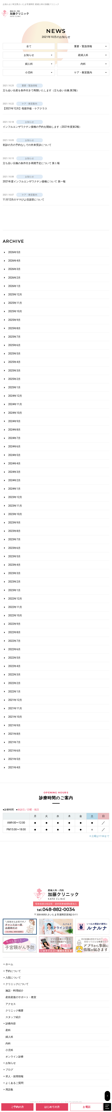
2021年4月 (14, 767)
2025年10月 (15, 311)
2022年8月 (14, 632)
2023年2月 (14, 581)
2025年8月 (14, 328)
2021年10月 (15, 716)
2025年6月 (14, 345)
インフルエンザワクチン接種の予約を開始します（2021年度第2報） (42, 126)
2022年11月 (15, 607)
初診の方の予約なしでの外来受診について (27, 144)
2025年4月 (14, 361)
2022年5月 (14, 657)
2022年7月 (14, 640)
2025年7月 (14, 336)
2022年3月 (14, 674)
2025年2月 (14, 378)
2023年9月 (14, 522)
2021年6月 (14, 750)
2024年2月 (14, 480)
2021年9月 (14, 725)
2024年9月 (14, 421)
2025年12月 (15, 294)
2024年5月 (14, 455)
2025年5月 (14, 353)
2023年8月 (14, 530)
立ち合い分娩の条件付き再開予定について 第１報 (31, 163)
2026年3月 (14, 269)
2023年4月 (14, 564)
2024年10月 (15, 412)
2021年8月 (14, 733)
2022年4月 (14, 666)
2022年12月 (15, 598)
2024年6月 (14, 446)
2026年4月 (14, 260)
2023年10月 (15, 514)
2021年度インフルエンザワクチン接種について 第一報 (34, 181)
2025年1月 (14, 387)
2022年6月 (14, 649)
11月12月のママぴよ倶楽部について (23, 199)
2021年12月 (15, 699)
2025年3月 (14, 370)
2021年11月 (15, 708)
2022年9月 (14, 623)
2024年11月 (15, 404)
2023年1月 (14, 590)
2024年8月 (14, 429)
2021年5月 (14, 759)
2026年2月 (14, 277)
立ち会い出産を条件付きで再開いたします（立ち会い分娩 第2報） (41, 90)
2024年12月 (15, 395)
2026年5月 (14, 252)
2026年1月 (14, 286)
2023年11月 (15, 505)
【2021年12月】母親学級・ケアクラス (25, 108)
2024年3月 (14, 471)
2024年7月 (14, 438)
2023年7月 (14, 539)
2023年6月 (14, 547)
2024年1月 (14, 488)
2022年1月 (14, 691)
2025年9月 (14, 319)
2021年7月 (14, 742)
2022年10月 (15, 615)
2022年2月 (14, 683)
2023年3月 (14, 573)
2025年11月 (15, 302)
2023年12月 (15, 497)
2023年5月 (14, 556)
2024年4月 (14, 463)
